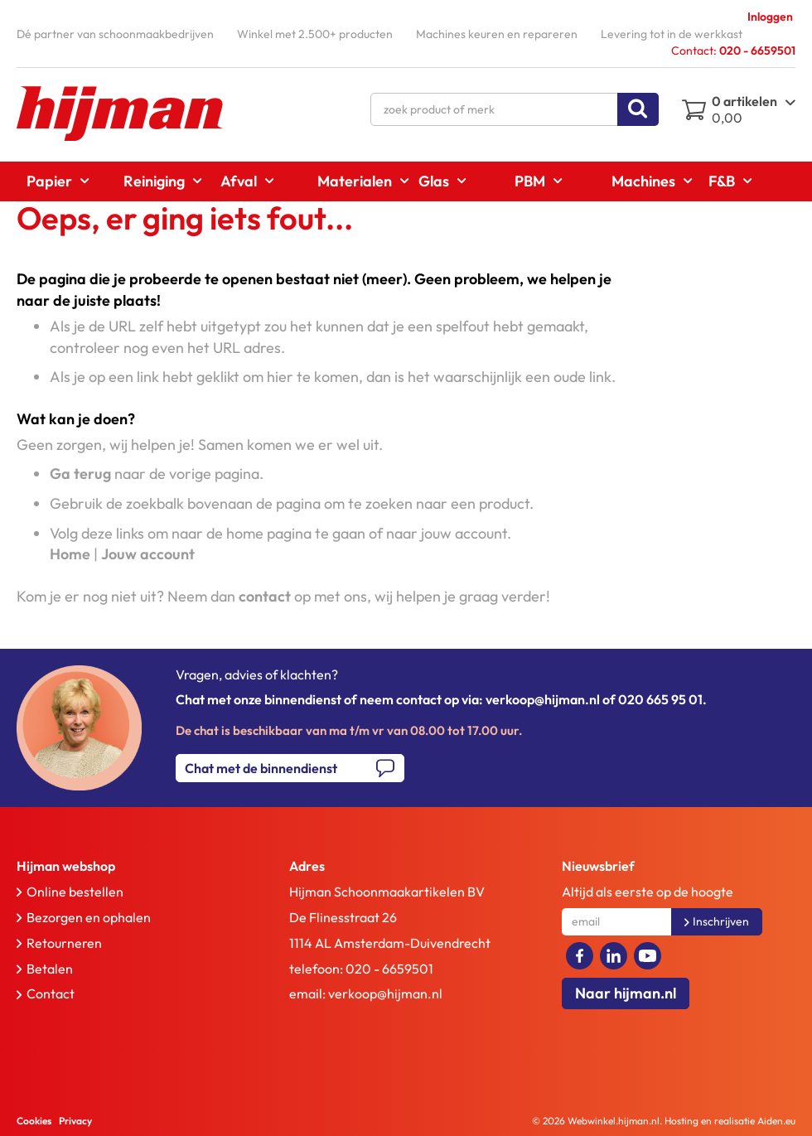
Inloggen (770, 16)
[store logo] (120, 113)
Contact (51, 993)
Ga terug (80, 473)
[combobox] (514, 109)
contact (265, 596)
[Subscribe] (716, 921)
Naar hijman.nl (625, 993)
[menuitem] (53, 181)
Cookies (34, 1120)
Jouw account (148, 553)
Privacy (75, 1120)
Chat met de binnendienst (261, 768)
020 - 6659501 (389, 968)
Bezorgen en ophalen (89, 917)
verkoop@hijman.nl (385, 993)
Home (70, 553)
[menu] (406, 181)
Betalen (50, 968)
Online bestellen (75, 891)
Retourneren (64, 943)
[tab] (125, 866)
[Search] (638, 109)
